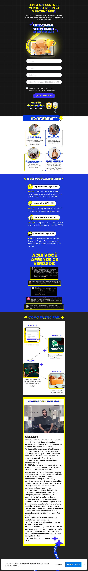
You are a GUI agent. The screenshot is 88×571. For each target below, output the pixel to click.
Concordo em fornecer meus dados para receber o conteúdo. (42, 89)
